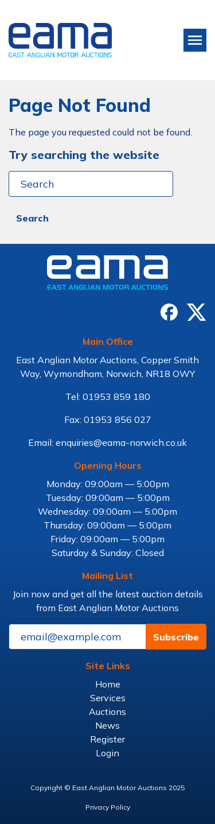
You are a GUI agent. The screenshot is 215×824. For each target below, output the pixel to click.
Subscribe (176, 637)
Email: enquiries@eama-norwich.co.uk (107, 442)
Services (108, 697)
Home (107, 684)
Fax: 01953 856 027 (107, 419)
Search (32, 218)
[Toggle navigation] (194, 40)
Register (107, 739)
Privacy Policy (107, 807)
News (107, 725)
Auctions (107, 711)
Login (107, 753)
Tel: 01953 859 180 (107, 396)
